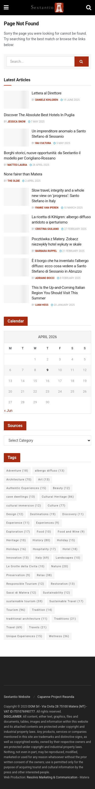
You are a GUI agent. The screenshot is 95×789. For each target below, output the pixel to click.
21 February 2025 (72, 251)
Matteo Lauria (17, 165)
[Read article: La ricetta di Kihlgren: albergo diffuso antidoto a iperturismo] (16, 223)
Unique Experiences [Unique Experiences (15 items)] (24, 636)
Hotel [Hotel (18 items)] (70, 549)
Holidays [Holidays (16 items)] (16, 549)
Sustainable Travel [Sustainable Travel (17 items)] (66, 601)
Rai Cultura (43, 143)
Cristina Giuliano (47, 229)
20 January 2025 (63, 305)
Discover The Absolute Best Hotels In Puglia (39, 115)
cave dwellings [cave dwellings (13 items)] (20, 496)
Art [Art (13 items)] (44, 479)
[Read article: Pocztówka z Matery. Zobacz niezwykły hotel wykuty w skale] (16, 245)
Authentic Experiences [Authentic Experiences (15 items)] (26, 488)
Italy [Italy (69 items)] (42, 557)
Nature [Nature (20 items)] (59, 566)
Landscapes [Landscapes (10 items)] (68, 557)
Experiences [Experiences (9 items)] (47, 522)
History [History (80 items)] (41, 540)
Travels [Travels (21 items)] (38, 627)
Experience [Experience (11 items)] (17, 522)
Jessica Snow (16, 121)
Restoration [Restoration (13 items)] (63, 583)
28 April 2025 (39, 165)
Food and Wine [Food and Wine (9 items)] (71, 531)
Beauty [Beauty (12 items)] (61, 488)
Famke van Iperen (46, 207)
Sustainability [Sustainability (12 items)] (56, 592)
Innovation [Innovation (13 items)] (17, 557)
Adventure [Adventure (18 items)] (17, 470)
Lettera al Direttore (47, 93)
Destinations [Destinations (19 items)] (43, 514)
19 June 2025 (70, 99)
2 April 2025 (31, 180)
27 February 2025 (73, 229)
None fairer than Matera (23, 174)
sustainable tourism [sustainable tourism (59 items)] (24, 601)
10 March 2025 (72, 207)
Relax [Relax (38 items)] (44, 575)
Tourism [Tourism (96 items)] (15, 610)
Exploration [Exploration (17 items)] (18, 531)
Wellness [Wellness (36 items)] (59, 636)
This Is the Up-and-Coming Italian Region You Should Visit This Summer (58, 292)
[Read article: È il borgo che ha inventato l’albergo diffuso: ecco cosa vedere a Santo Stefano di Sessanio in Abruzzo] (16, 267)
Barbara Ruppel (46, 251)
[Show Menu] (6, 7)
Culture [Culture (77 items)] (56, 505)
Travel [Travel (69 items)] (14, 627)
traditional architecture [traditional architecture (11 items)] (26, 618)
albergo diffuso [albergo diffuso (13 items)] (50, 470)
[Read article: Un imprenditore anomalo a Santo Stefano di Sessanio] (16, 138)
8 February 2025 (69, 278)
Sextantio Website (17, 697)
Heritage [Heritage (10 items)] (16, 540)
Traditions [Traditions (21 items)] (65, 618)
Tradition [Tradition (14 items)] (42, 610)
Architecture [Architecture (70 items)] (18, 479)
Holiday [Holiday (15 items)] (66, 540)
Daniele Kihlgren (46, 99)
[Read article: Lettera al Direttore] (16, 100)
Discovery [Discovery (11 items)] (73, 514)
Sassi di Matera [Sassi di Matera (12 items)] (21, 592)
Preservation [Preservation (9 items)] (18, 575)
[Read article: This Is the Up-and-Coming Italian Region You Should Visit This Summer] (16, 294)
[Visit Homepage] (47, 8)
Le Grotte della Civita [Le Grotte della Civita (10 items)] (25, 566)
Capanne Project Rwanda (55, 697)
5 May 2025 (61, 143)
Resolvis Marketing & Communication (52, 777)
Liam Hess (41, 305)
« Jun (8, 411)
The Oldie (13, 180)
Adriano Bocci (44, 278)
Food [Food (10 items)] (44, 531)
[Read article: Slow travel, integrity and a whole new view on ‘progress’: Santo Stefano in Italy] (16, 197)
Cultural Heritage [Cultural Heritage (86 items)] (58, 496)
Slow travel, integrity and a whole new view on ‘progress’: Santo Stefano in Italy (58, 195)
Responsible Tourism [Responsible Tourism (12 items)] (25, 583)
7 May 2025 (36, 121)
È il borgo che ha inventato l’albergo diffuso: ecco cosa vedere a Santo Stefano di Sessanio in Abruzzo (60, 266)
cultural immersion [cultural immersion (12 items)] (23, 505)
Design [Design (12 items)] (14, 514)
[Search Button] (88, 7)
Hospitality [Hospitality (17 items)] (44, 549)
